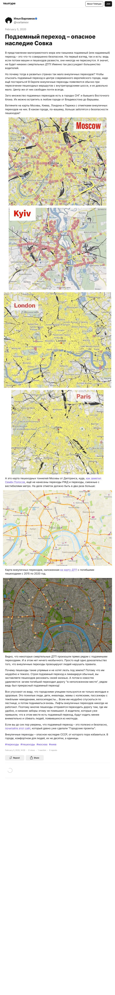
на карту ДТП (68, 569)
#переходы (12, 744)
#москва (42, 744)
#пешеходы (28, 744)
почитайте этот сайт (17, 728)
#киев (52, 744)
